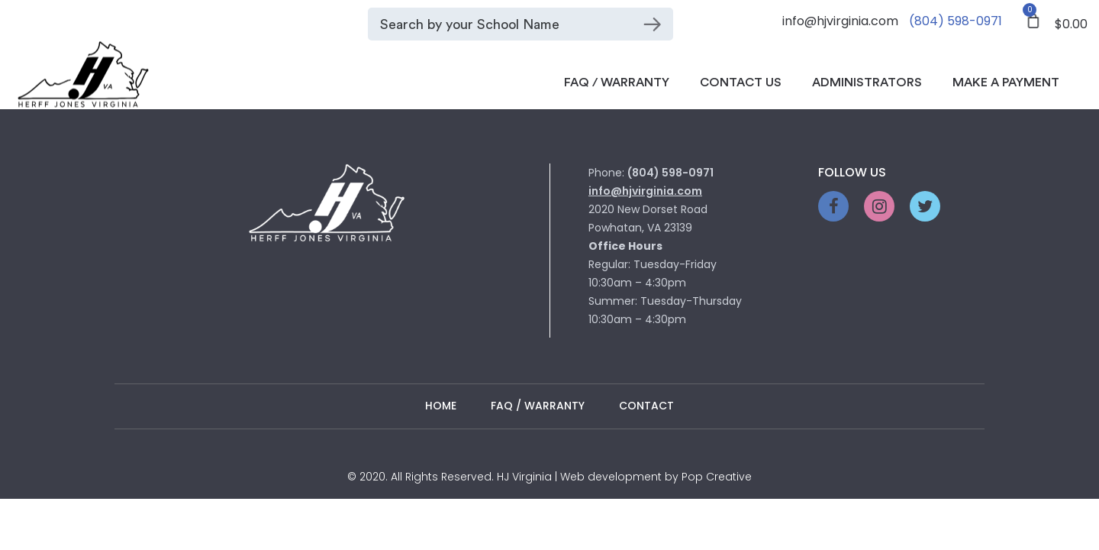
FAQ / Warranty (616, 82)
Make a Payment (1005, 82)
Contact (646, 405)
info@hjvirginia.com (840, 21)
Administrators (867, 82)
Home (440, 405)
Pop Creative (717, 476)
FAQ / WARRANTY (538, 405)
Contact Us (741, 82)
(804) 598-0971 (955, 21)
